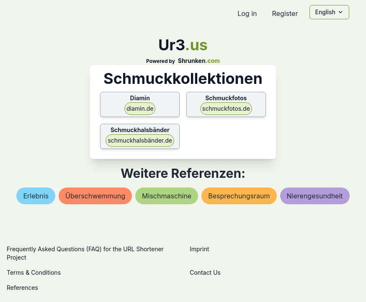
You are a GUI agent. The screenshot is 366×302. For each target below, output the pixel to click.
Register (285, 13)
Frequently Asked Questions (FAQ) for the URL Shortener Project (85, 253)
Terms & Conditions (34, 272)
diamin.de (140, 108)
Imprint (199, 249)
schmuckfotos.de (226, 108)
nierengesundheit (315, 196)
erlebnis (36, 196)
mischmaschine (166, 196)
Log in (247, 13)
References (22, 287)
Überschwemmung (95, 196)
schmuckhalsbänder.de (140, 140)
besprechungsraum (239, 196)
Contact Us (205, 272)
